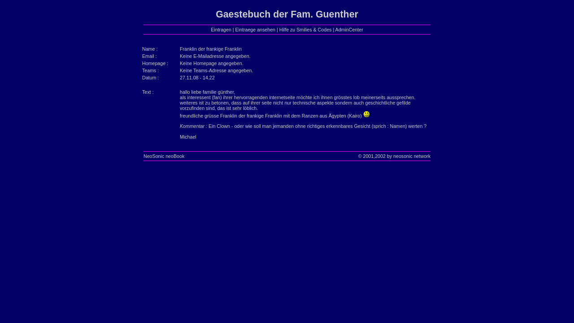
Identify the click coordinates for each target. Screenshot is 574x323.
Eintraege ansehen (255, 29)
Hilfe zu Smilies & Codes (305, 29)
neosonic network (411, 156)
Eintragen (221, 29)
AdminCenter (349, 29)
